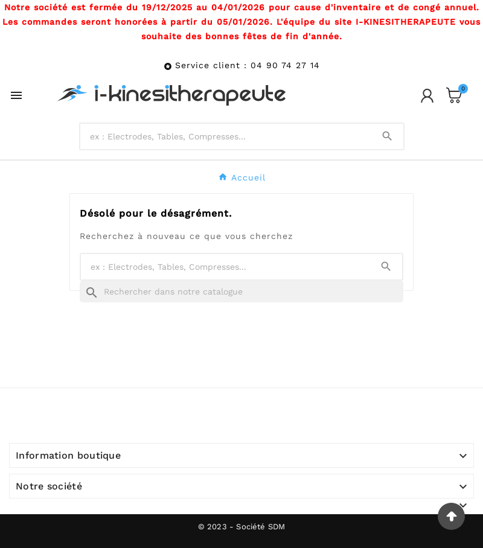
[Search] (387, 136)
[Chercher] (225, 136)
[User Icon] (427, 96)
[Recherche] (241, 291)
